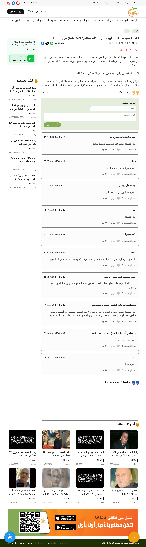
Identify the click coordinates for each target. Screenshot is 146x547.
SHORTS (98, 20)
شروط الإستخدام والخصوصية (19, 543)
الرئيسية (135, 20)
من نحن (63, 543)
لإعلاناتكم (39, 543)
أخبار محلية (122, 20)
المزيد (16, 20)
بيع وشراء (51, 20)
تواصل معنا (52, 543)
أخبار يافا (110, 20)
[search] (37, 12)
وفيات (26, 20)
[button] (115, 150)
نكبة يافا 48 (65, 20)
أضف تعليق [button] (52, 124)
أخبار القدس (38, 20)
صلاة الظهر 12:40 (31, 2)
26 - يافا (93, 2)
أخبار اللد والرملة (82, 20)
